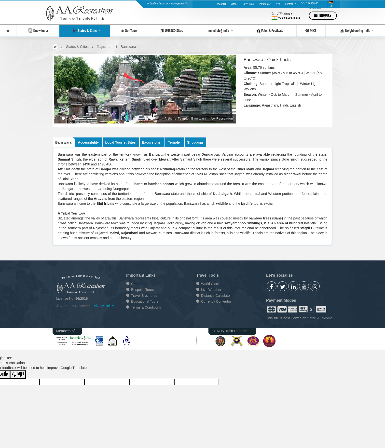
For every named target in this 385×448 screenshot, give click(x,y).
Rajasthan (104, 47)
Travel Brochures (144, 296)
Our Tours (129, 31)
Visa (278, 4)
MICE (310, 31)
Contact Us (290, 4)
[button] (67, 89)
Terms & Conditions (146, 307)
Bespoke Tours (142, 290)
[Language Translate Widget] (314, 2)
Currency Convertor (216, 301)
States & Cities (84, 31)
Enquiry (322, 16)
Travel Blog (248, 4)
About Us (221, 4)
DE (331, 4)
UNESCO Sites (171, 31)
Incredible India (219, 30)
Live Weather (211, 290)
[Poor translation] (18, 374)
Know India (38, 30)
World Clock (210, 284)
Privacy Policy (103, 306)
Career (136, 284)
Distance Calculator (216, 296)
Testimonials (265, 4)
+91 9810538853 (289, 17)
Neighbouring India (355, 30)
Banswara (128, 47)
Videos (234, 4)
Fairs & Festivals (270, 30)
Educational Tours (144, 301)
